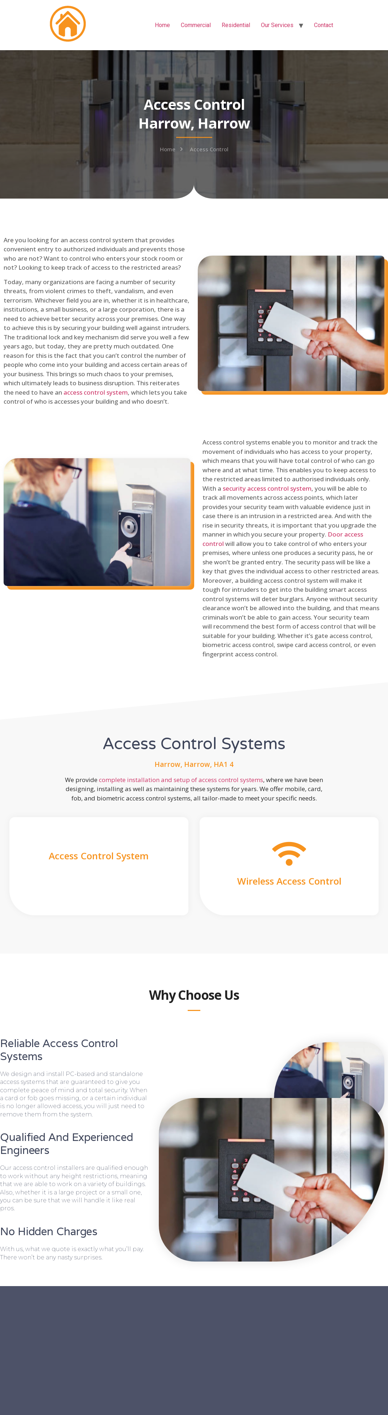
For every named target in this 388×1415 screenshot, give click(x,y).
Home (162, 25)
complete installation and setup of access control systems (181, 780)
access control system (96, 392)
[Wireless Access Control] (289, 853)
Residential (236, 25)
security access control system (267, 488)
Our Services (277, 25)
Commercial (196, 25)
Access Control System (99, 855)
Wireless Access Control (289, 880)
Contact (323, 25)
